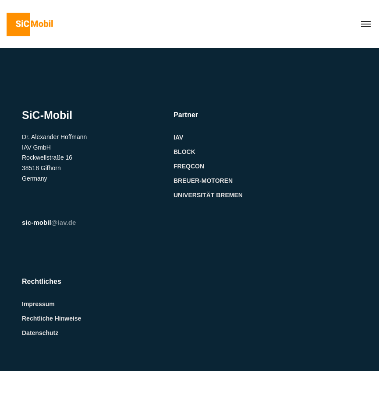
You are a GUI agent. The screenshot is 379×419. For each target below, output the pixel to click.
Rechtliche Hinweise (51, 318)
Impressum (38, 303)
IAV (178, 137)
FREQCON (189, 166)
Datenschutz (40, 332)
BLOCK (184, 151)
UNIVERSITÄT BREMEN (208, 195)
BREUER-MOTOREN (203, 180)
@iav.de (49, 222)
